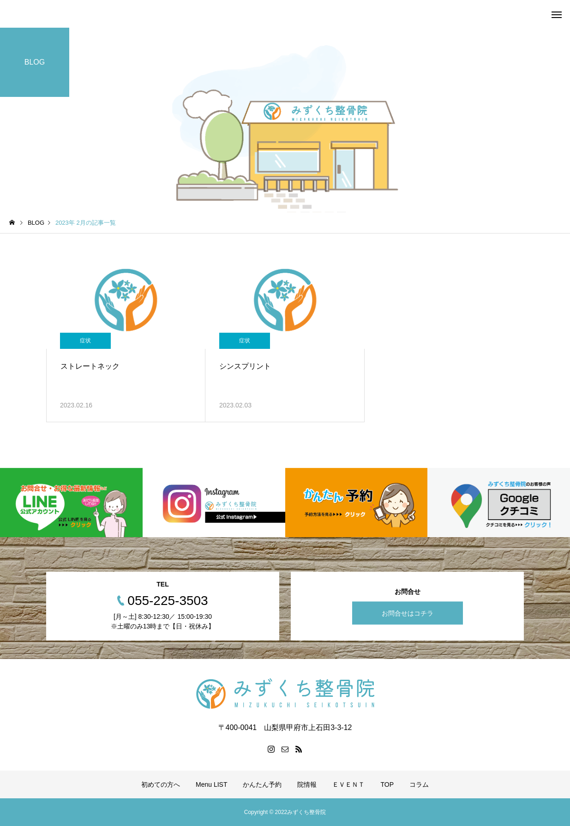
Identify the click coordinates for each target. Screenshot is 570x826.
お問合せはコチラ (407, 613)
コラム (419, 784)
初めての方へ (160, 784)
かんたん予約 (262, 784)
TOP (387, 784)
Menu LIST (211, 784)
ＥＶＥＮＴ (348, 784)
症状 (85, 340)
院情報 (307, 784)
